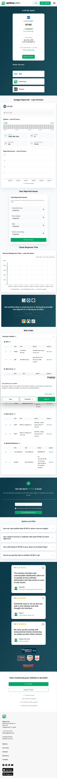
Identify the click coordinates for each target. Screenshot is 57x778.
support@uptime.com (8, 733)
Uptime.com (6, 721)
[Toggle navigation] (54, 3)
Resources (28, 755)
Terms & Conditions (37, 508)
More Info (49, 351)
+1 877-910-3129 (7, 731)
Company (28, 759)
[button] (28, 336)
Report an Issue (28, 56)
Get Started (28, 313)
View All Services (19, 68)
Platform (28, 744)
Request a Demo (28, 689)
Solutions (28, 752)
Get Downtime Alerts (28, 512)
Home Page (8, 113)
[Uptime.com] (4, 716)
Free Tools (28, 748)
